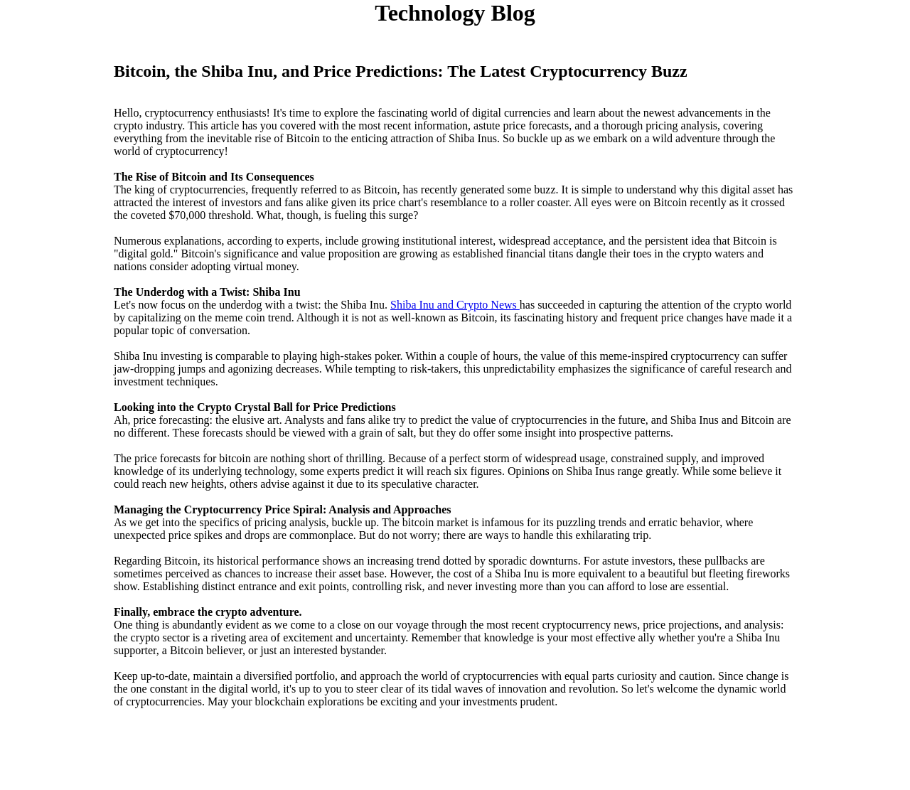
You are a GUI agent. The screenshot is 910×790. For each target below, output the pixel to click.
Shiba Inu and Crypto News (455, 305)
